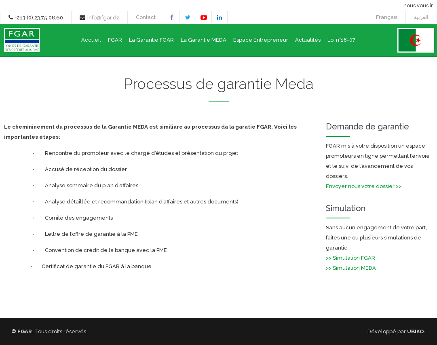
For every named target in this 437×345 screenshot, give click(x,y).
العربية (421, 17)
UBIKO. (416, 331)
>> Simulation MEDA (351, 268)
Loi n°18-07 (341, 40)
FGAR (115, 40)
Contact (146, 17)
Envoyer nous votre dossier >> (363, 186)
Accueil (91, 40)
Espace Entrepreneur (260, 40)
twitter (188, 18)
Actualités (308, 40)
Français (386, 17)
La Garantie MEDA (203, 40)
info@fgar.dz (103, 18)
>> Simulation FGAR (350, 258)
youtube (203, 18)
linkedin (219, 18)
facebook (171, 18)
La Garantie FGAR (151, 40)
